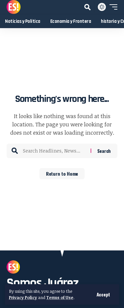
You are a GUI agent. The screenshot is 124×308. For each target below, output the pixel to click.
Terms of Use (59, 297)
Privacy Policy (23, 297)
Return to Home (62, 173)
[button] (103, 294)
